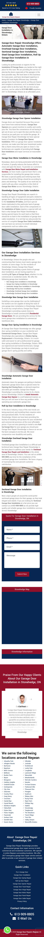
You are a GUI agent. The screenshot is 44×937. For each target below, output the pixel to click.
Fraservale (7, 815)
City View (7, 789)
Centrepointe (8, 787)
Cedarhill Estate (9, 785)
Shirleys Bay (29, 803)
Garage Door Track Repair (22, 887)
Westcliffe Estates (31, 822)
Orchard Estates (30, 785)
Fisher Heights (9, 813)
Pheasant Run (29, 789)
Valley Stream (29, 820)
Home (4, 20)
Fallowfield (7, 808)
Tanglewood (29, 810)
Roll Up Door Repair (22, 881)
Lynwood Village (30, 773)
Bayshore (7, 768)
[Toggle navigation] (39, 15)
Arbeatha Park (8, 761)
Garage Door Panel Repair (22, 895)
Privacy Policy (22, 901)
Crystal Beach (8, 803)
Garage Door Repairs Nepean (28, 932)
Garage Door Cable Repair (22, 898)
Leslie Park (28, 768)
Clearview (7, 792)
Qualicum (28, 794)
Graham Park (8, 817)
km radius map (22, 617)
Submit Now (22, 574)
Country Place (8, 794)
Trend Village (29, 815)
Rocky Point (29, 799)
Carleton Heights (9, 782)
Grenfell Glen (8, 820)
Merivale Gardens (31, 780)
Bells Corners (8, 771)
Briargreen (7, 780)
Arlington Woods (9, 764)
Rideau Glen (29, 796)
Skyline (27, 806)
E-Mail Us (25, 918)
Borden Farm (8, 775)
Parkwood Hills (30, 787)
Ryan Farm (28, 801)
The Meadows (29, 813)
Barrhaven (7, 766)
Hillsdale (28, 761)
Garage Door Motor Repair (22, 893)
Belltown (7, 773)
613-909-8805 (33, 3)
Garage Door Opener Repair (22, 884)
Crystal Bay (7, 801)
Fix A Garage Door (22, 872)
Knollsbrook (29, 766)
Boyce (6, 778)
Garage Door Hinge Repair (22, 890)
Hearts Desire (8, 822)
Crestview (7, 799)
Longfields (28, 771)
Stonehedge (29, 808)
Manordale (28, 775)
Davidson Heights (10, 806)
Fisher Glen (7, 810)
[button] (15, 699)
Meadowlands (29, 778)
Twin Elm (28, 817)
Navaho (27, 782)
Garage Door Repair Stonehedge (18, 20)
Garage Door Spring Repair (22, 878)
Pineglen (28, 792)
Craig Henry (8, 796)
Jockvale (28, 764)
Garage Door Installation (22, 875)
